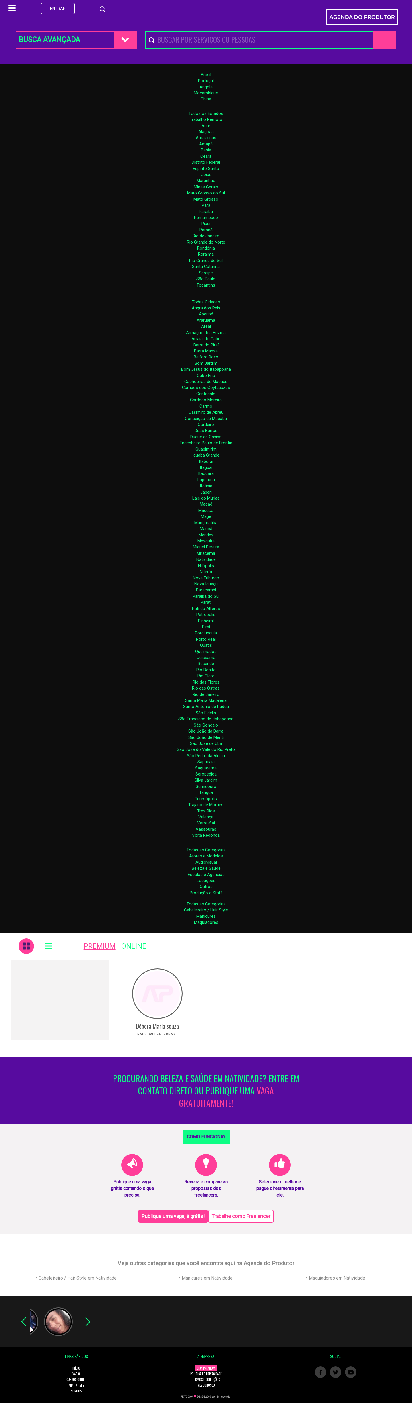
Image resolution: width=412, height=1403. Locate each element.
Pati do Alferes (206, 608)
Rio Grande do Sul (206, 260)
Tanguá (206, 792)
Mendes (206, 535)
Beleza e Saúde (206, 868)
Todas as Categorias (206, 850)
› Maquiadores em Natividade (335, 1278)
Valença (205, 817)
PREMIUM (100, 946)
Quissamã (206, 657)
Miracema (206, 553)
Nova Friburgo (206, 578)
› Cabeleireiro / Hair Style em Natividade (76, 1278)
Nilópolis (206, 565)
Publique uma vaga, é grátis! (173, 1216)
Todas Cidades (206, 302)
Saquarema (206, 768)
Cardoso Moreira (206, 399)
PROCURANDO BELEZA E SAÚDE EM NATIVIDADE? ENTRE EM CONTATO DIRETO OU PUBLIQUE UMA (206, 1090)
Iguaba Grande (205, 455)
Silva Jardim (206, 780)
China (206, 99)
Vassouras (206, 829)
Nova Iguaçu (206, 584)
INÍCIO (76, 1368)
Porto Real (206, 639)
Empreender (223, 1396)
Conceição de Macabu (206, 418)
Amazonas (206, 137)
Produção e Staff (206, 892)
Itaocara (206, 473)
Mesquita (206, 541)
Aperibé (206, 314)
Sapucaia (206, 761)
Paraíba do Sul (206, 596)
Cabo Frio (206, 375)
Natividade (206, 559)
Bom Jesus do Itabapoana (206, 369)
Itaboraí (206, 461)
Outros (206, 886)
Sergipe (206, 272)
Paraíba (206, 211)
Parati (206, 602)
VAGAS (76, 1374)
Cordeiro (206, 424)
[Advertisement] (60, 1000)
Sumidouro (206, 786)
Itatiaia (206, 485)
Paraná (206, 229)
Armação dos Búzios (206, 332)
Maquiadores (206, 922)
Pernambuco (206, 217)
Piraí (206, 627)
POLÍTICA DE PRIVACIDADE (206, 1374)
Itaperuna (206, 479)
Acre (205, 125)
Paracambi (206, 590)
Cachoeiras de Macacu (205, 381)
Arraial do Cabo (206, 338)
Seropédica (206, 774)
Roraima (206, 254)
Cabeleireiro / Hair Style (206, 910)
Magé (206, 516)
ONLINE (133, 946)
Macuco (205, 510)
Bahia (206, 150)
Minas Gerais (206, 187)
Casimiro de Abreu (206, 412)
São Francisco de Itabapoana (205, 718)
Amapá (206, 144)
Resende (206, 663)
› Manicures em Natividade (206, 1278)
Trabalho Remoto (206, 119)
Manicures (206, 916)
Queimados (206, 651)
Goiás (206, 174)
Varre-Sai (206, 823)
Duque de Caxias (205, 436)
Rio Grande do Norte (206, 242)
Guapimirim (206, 449)
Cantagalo (205, 393)
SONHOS (76, 1391)
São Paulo (205, 278)
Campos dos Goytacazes (206, 387)
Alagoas (206, 131)
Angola (206, 87)
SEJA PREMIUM (206, 1368)
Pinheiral (206, 620)
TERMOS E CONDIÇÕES (206, 1379)
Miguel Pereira (206, 547)
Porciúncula (206, 633)
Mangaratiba (205, 522)
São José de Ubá (206, 743)
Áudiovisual (206, 862)
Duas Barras (206, 430)
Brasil (206, 74)
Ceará (205, 156)
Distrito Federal (206, 162)
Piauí (205, 223)
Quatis (206, 645)
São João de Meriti (206, 737)
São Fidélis (206, 712)
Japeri (206, 492)
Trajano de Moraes (205, 804)
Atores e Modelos (206, 856)
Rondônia (206, 248)
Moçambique (206, 93)
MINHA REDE (76, 1385)
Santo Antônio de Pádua (206, 706)
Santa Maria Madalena (206, 700)
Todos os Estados (206, 113)
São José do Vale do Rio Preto (206, 749)
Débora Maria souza (157, 1026)
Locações (206, 880)
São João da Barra (205, 731)
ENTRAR (58, 8)
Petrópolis (205, 614)
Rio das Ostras (206, 688)
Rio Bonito (206, 669)
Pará (206, 205)
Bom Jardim (206, 363)
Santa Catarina (206, 266)
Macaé (206, 504)
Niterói (206, 571)
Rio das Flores (206, 682)
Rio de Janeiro (206, 235)
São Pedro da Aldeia (206, 755)
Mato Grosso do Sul (206, 193)
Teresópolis (206, 798)
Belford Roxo (206, 357)
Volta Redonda (206, 835)
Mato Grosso (205, 199)
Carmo (205, 406)
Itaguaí (206, 467)
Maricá (206, 528)
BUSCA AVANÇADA (49, 39)
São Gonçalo (206, 725)
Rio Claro (206, 675)
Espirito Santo (206, 168)
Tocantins (206, 285)
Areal (206, 326)
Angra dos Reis (206, 308)
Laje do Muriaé (206, 498)
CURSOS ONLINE (76, 1379)
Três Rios (206, 811)
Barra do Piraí (206, 345)
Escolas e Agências (206, 874)
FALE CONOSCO (206, 1385)
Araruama (206, 320)
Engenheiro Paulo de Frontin (206, 442)
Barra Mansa (206, 351)
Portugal (206, 80)
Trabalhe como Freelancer (240, 1216)
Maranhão (206, 180)
